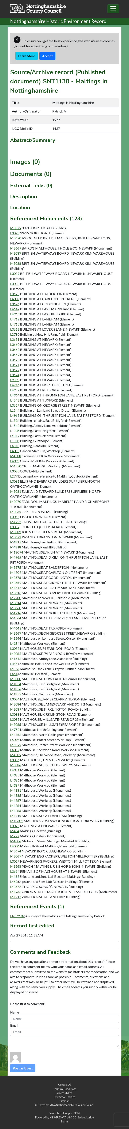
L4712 (14, 319)
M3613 (15, 593)
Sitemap (64, 1101)
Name (14, 1012)
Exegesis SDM (71, 1113)
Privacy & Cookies (64, 1097)
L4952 (14, 390)
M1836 (15, 689)
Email (14, 1025)
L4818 (14, 446)
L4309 (14, 299)
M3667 (15, 633)
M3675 (15, 567)
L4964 (14, 395)
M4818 (15, 547)
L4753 (14, 729)
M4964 (15, 618)
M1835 (15, 694)
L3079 (14, 233)
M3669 (15, 248)
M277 (14, 836)
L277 (13, 476)
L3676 (14, 304)
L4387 (14, 785)
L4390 (14, 461)
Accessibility (64, 1093)
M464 (14, 831)
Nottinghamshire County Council (75, 1105)
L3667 (14, 405)
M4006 (15, 841)
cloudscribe (87, 1117)
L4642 (14, 309)
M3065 (15, 512)
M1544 (15, 638)
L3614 (14, 871)
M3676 (15, 577)
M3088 (15, 263)
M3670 (15, 238)
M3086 (15, 765)
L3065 (14, 517)
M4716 (15, 613)
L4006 (14, 846)
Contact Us (64, 1084)
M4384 (15, 805)
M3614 (15, 603)
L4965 (14, 415)
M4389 (15, 755)
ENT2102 (17, 916)
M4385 (15, 795)
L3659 (14, 339)
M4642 (15, 588)
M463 (14, 876)
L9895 (14, 380)
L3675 (14, 294)
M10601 (16, 821)
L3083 (14, 648)
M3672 (15, 887)
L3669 (14, 355)
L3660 (14, 344)
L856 (13, 664)
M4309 (15, 572)
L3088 (14, 284)
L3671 (14, 365)
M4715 (15, 816)
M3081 (15, 491)
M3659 (15, 583)
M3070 (15, 501)
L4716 (14, 385)
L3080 (14, 471)
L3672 (14, 370)
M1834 (15, 684)
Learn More (26, 56)
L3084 (14, 699)
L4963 (14, 314)
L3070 (14, 826)
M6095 (15, 745)
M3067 (15, 856)
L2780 (14, 334)
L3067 (14, 861)
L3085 (14, 719)
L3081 (14, 481)
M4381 (15, 790)
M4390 (15, 466)
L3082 (14, 527)
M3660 (15, 608)
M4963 (15, 892)
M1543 (15, 659)
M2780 (15, 598)
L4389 (14, 750)
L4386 (14, 780)
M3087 (15, 253)
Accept (47, 56)
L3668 (14, 349)
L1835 (14, 441)
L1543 (14, 425)
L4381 (14, 770)
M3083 (15, 653)
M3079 (15, 228)
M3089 (15, 709)
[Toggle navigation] (113, 8)
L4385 (14, 775)
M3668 (15, 866)
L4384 (14, 643)
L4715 (14, 324)
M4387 (15, 800)
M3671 (15, 537)
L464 (13, 674)
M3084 (15, 704)
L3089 (14, 714)
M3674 (15, 851)
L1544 (14, 410)
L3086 (14, 760)
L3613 (14, 329)
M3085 (15, 724)
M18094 (16, 552)
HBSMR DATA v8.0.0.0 (63, 1117)
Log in (64, 1121)
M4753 (15, 735)
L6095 (14, 740)
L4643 (14, 400)
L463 (13, 881)
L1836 (14, 431)
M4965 (15, 557)
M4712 (15, 897)
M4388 (15, 456)
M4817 (15, 542)
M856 (14, 669)
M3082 (15, 532)
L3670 (14, 360)
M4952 (15, 522)
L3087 (14, 273)
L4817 (14, 436)
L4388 (14, 451)
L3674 (14, 375)
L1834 (14, 420)
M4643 (15, 628)
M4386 (15, 811)
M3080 (15, 679)
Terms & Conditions (64, 1089)
